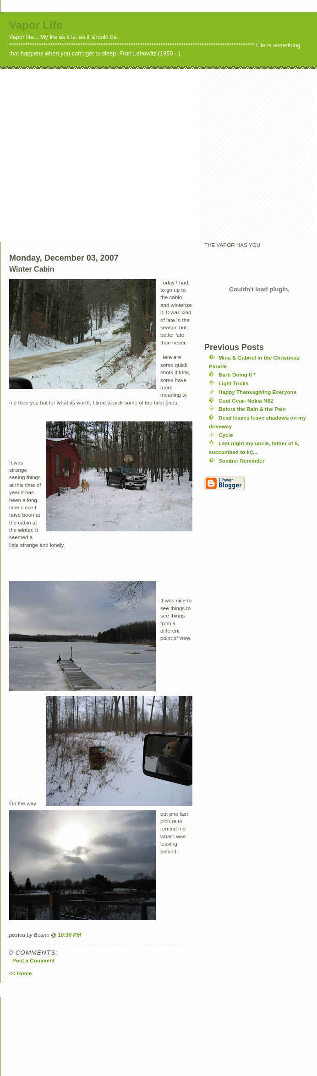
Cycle (226, 435)
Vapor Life (35, 25)
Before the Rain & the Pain (252, 409)
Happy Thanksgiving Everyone (257, 392)
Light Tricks (234, 383)
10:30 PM (69, 935)
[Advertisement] (86, 155)
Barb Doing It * (237, 374)
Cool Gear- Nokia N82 (246, 401)
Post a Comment (33, 960)
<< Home (20, 973)
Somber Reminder (242, 461)
